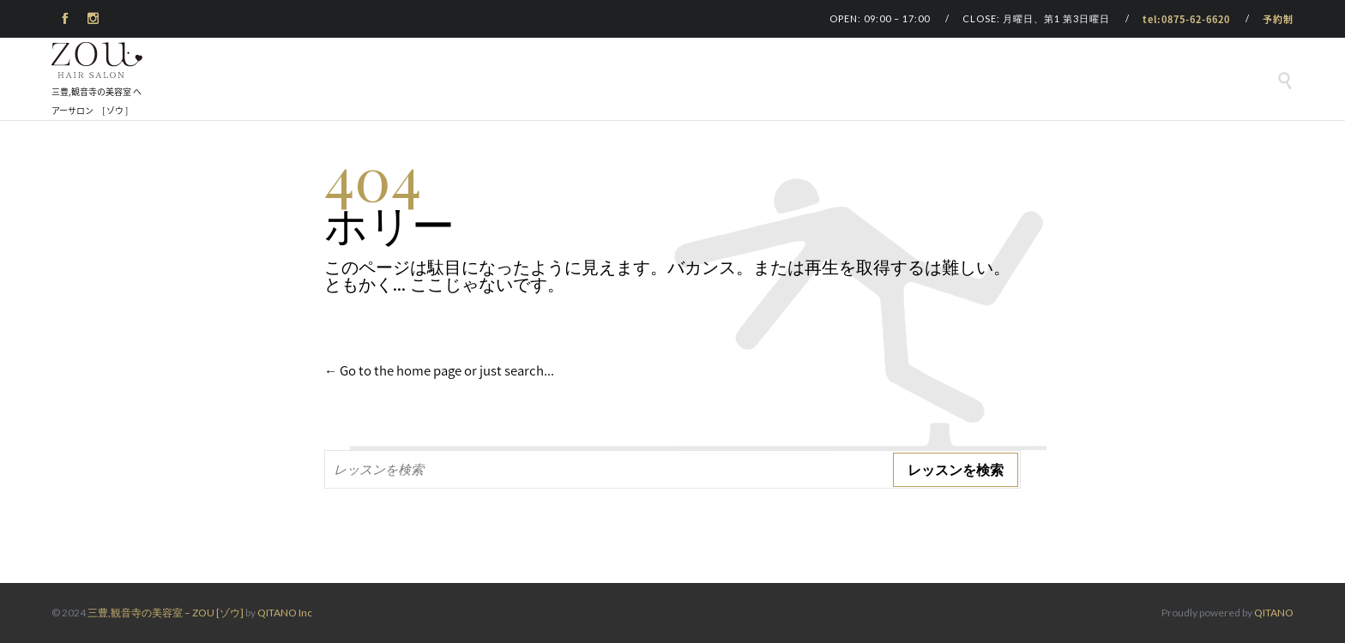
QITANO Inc (284, 612)
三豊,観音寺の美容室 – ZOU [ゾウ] (165, 612)
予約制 (1278, 19)
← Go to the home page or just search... (439, 370)
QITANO (1274, 612)
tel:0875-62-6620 (1186, 19)
